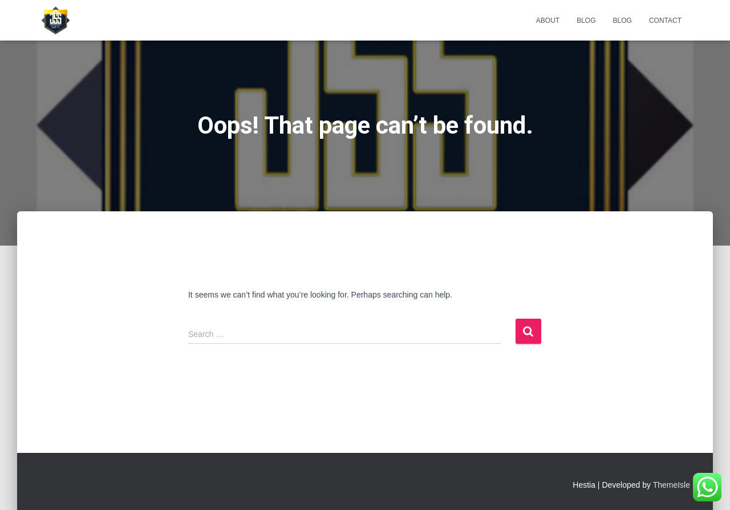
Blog (586, 21)
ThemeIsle (671, 484)
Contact (665, 21)
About (547, 21)
